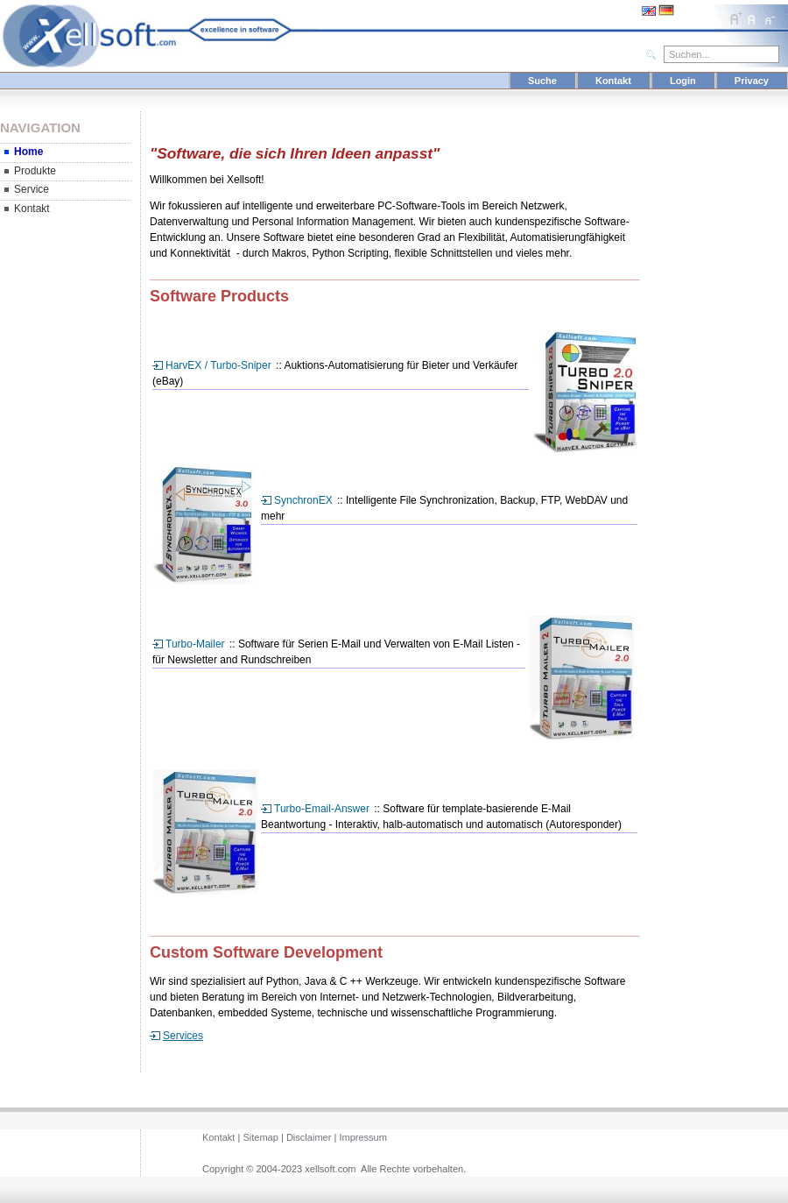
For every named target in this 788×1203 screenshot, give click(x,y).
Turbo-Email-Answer (321, 809)
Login (683, 80)
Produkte (35, 171)
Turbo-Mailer (195, 644)
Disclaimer (308, 1137)
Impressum (363, 1137)
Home (28, 151)
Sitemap (260, 1137)
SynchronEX (303, 500)
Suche (542, 80)
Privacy (752, 80)
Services (183, 1036)
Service (31, 189)
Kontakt (613, 80)
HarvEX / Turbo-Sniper (218, 365)
